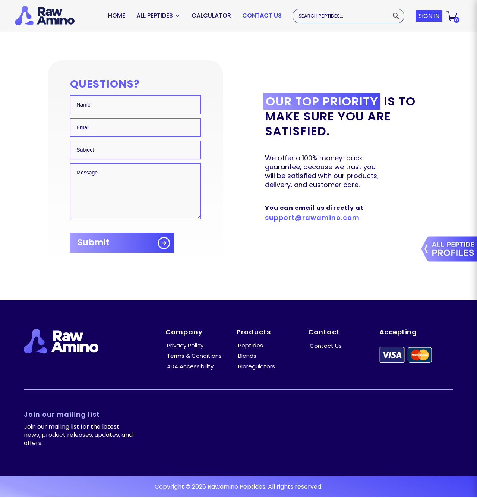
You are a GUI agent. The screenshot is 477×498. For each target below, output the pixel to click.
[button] (452, 16)
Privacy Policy (185, 345)
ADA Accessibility (190, 366)
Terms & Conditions (194, 356)
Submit (94, 242)
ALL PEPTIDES (154, 15)
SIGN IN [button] (428, 16)
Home (116, 15)
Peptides (250, 345)
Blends (247, 356)
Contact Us (262, 15)
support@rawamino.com (312, 217)
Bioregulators (256, 366)
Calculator (211, 15)
